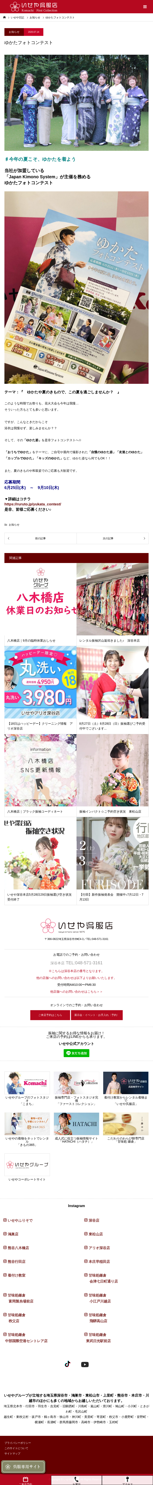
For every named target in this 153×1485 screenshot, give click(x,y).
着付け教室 (16, 1275)
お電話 (76, 1481)
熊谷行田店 (16, 1262)
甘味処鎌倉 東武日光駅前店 (97, 1338)
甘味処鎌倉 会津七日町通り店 (101, 1278)
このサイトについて (16, 1448)
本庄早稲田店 (99, 1262)
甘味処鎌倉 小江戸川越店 (97, 1298)
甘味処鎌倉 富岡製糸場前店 (18, 1298)
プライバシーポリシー (17, 1442)
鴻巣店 (13, 1234)
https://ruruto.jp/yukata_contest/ (32, 504)
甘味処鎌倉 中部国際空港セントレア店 (25, 1338)
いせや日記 (17, 17)
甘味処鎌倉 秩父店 (14, 1318)
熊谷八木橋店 (18, 1248)
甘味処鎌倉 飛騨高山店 (95, 1318)
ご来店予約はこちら (50, 1015)
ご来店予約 (25, 1481)
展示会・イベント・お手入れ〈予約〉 (96, 1015)
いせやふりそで (20, 1220)
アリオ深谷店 (99, 1248)
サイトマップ (12, 1453)
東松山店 (96, 1234)
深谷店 (94, 1220)
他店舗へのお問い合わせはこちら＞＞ (76, 991)
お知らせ (35, 17)
